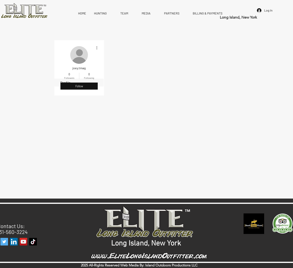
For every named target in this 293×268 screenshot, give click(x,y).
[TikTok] (33, 242)
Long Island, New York (239, 17)
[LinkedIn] (14, 242)
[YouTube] (23, 242)
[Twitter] (4, 242)
